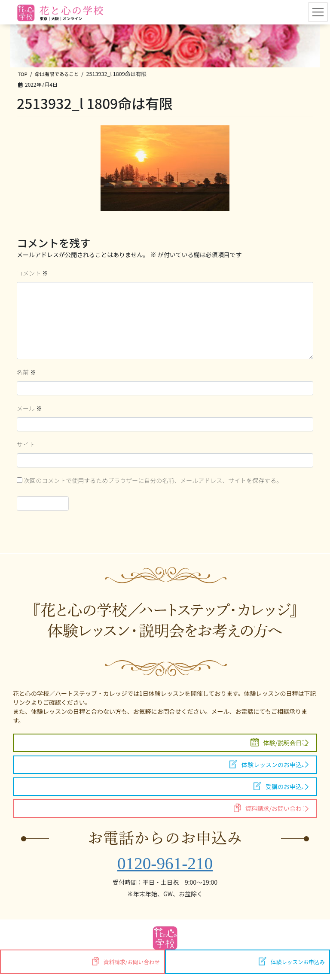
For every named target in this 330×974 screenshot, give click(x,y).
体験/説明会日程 (279, 742)
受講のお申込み (281, 786)
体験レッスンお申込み (292, 961)
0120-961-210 (165, 863)
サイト (26, 444)
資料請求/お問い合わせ (271, 808)
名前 (26, 372)
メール (29, 408)
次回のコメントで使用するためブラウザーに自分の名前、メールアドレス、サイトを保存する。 (153, 480)
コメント (32, 273)
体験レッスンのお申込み (268, 764)
